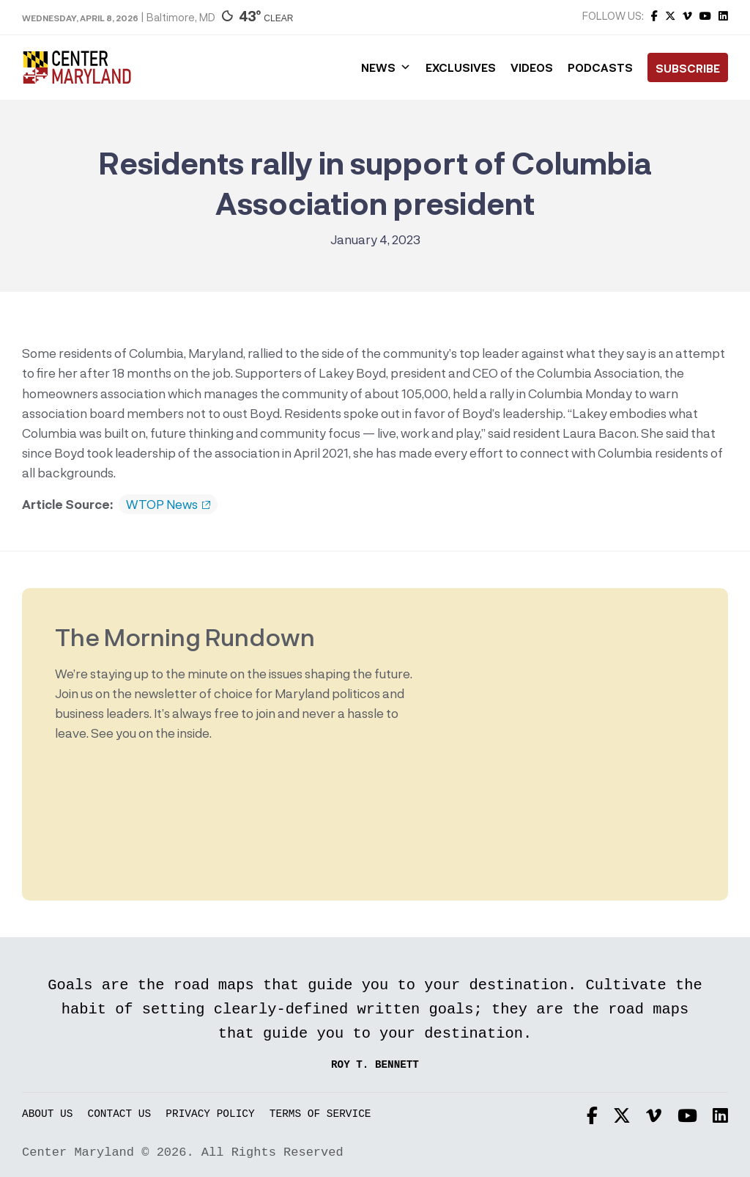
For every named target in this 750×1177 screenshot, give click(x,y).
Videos (531, 67)
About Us (47, 1114)
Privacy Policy (210, 1114)
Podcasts (600, 67)
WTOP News (168, 504)
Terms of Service (320, 1114)
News (386, 67)
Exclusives (461, 67)
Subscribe (688, 68)
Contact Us (120, 1114)
